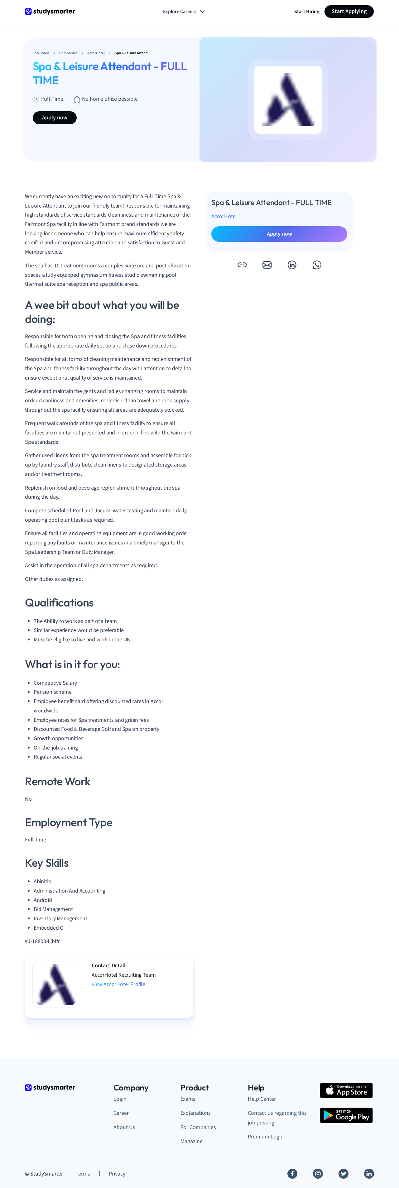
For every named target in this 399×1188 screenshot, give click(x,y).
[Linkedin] (369, 1174)
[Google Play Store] (346, 1115)
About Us (124, 1127)
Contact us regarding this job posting (277, 1118)
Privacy (117, 1174)
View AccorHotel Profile (118, 984)
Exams (187, 1099)
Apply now (54, 118)
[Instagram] (318, 1174)
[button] (242, 265)
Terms (82, 1174)
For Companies (198, 1127)
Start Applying (349, 11)
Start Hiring (306, 11)
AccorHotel (224, 216)
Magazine (191, 1141)
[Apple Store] (346, 1090)
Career (121, 1113)
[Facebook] (292, 1174)
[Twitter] (344, 1174)
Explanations (195, 1113)
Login (120, 1099)
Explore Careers (184, 11)
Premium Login (266, 1137)
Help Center (262, 1099)
